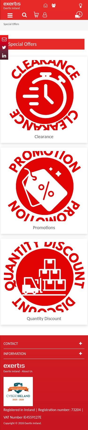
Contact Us (45, 5)
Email (4, 39)
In (4, 55)
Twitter (4, 47)
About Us (54, 5)
